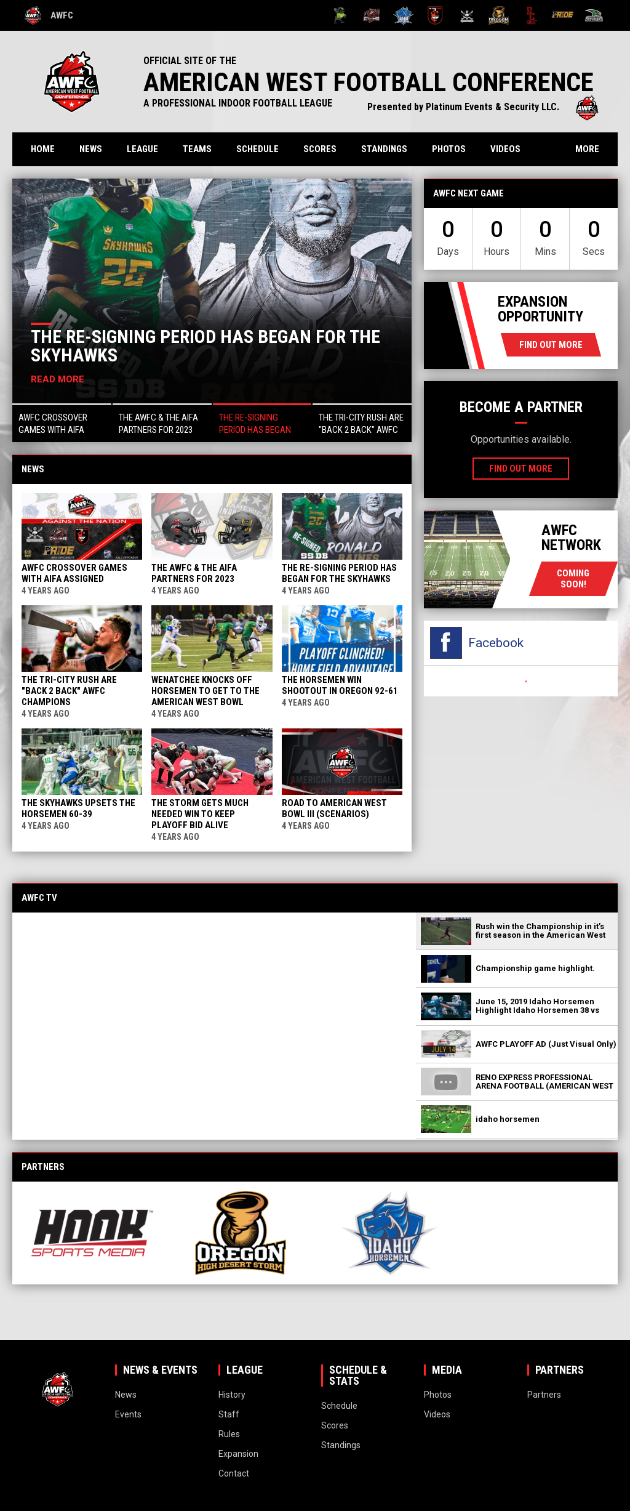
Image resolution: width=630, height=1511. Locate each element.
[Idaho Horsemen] (403, 15)
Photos (449, 149)
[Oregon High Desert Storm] (498, 15)
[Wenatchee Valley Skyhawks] (594, 15)
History (231, 1395)
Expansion (238, 1454)
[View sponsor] (91, 1233)
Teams (197, 149)
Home (43, 149)
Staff (228, 1414)
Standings (384, 149)
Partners (544, 1395)
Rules (229, 1434)
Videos (505, 149)
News (90, 149)
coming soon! (573, 579)
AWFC (49, 15)
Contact (233, 1473)
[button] (61, 422)
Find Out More (551, 344)
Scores (320, 149)
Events (128, 1414)
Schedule (257, 149)
